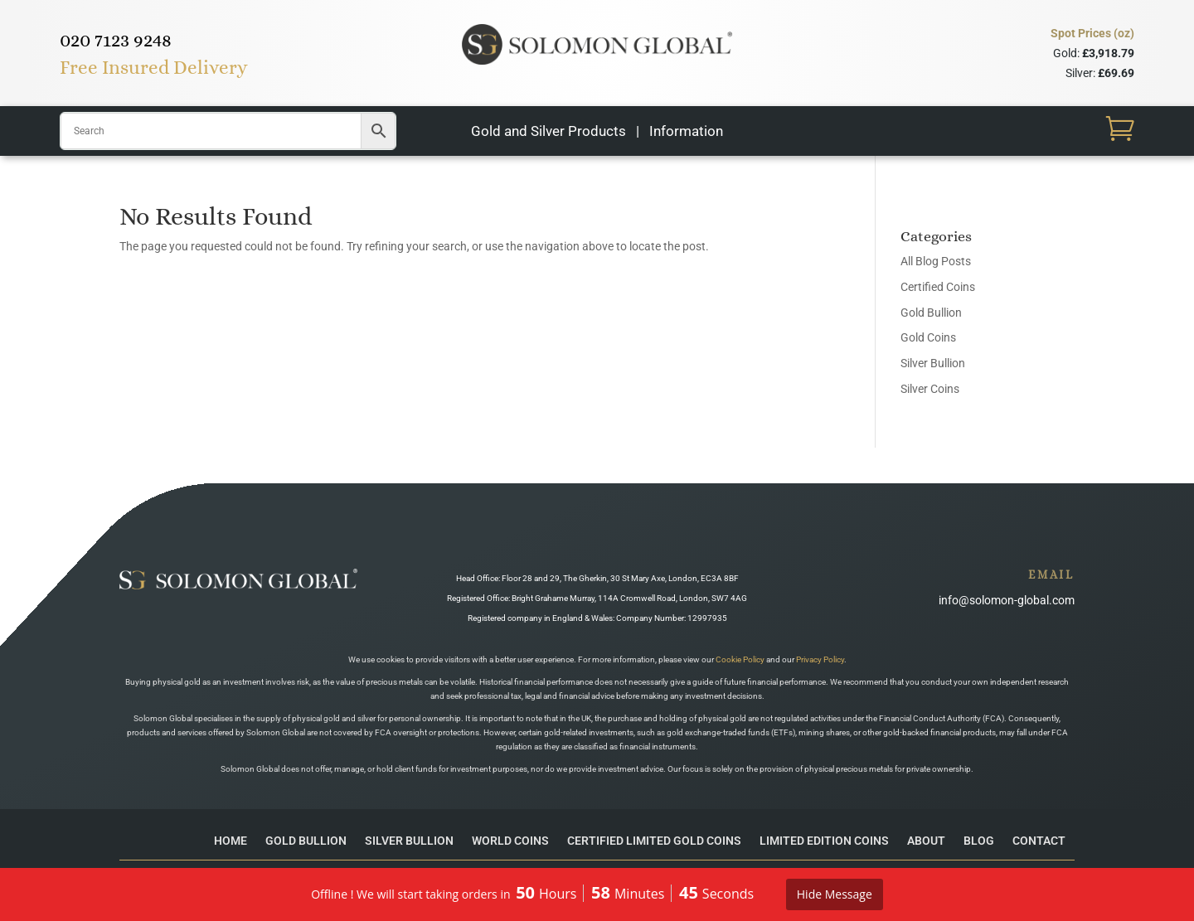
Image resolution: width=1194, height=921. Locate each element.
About (926, 840)
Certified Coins (937, 286)
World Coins (510, 840)
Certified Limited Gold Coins (654, 840)
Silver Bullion (932, 363)
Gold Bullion (931, 312)
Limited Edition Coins (824, 840)
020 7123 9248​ (116, 40)
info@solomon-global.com (1007, 600)
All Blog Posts (935, 261)
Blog (978, 840)
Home (230, 840)
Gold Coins (928, 337)
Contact (1038, 840)
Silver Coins (929, 388)
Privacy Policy (820, 659)
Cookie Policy (740, 659)
